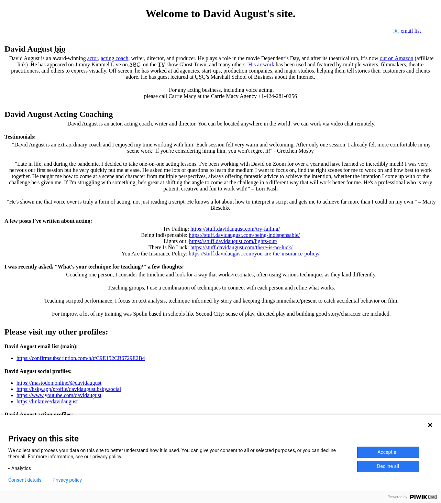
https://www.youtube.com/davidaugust (58, 395)
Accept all (388, 452)
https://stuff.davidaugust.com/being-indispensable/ (244, 235)
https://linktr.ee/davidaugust (47, 401)
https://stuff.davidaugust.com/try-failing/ (235, 229)
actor (92, 58)
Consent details (25, 480)
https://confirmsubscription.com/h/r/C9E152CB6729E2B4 (80, 358)
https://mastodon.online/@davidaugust (58, 383)
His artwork (261, 64)
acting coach (114, 58)
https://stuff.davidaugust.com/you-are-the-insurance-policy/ (254, 253)
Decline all (388, 466)
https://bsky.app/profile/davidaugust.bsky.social (68, 389)
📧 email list (407, 31)
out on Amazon (397, 58)
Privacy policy (67, 480)
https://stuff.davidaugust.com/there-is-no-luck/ (241, 247)
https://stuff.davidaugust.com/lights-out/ (233, 241)
